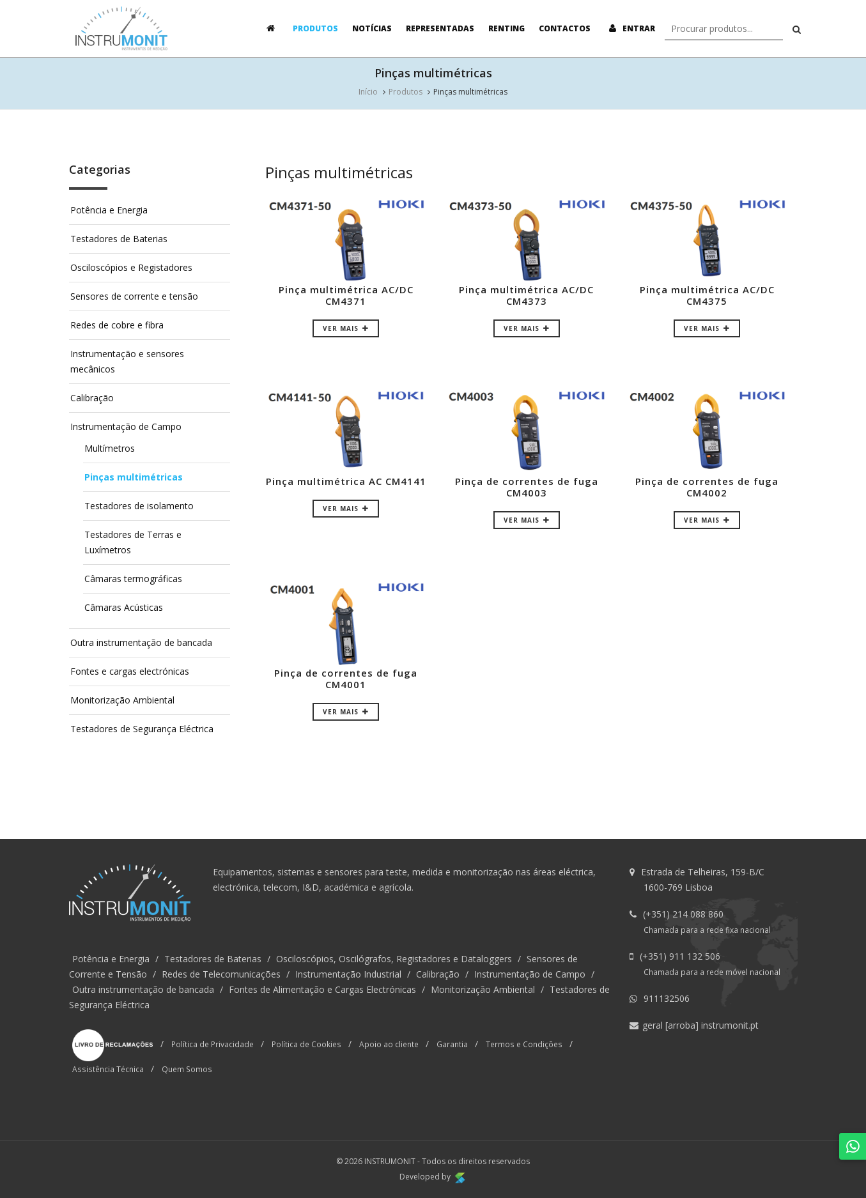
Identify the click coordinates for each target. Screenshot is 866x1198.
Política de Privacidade (212, 1044)
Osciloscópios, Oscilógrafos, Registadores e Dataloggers (394, 959)
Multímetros (109, 448)
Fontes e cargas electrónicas (129, 671)
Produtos (315, 28)
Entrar (630, 28)
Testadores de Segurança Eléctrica (141, 729)
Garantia (452, 1044)
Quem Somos (187, 1069)
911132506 (667, 998)
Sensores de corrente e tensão (134, 296)
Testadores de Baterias (118, 239)
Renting (506, 28)
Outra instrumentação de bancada (141, 642)
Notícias (372, 28)
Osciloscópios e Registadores (131, 267)
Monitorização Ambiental (122, 700)
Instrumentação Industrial (348, 974)
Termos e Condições (524, 1044)
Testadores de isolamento (139, 506)
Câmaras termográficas (133, 578)
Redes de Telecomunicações (221, 974)
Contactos (565, 28)
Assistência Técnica (108, 1069)
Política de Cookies (306, 1044)
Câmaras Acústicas (123, 607)
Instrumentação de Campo (126, 426)
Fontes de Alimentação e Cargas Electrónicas (322, 989)
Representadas (440, 28)
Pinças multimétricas (133, 477)
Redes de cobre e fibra (117, 325)
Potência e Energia (109, 210)
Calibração (92, 398)
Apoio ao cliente (389, 1044)
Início (368, 91)
